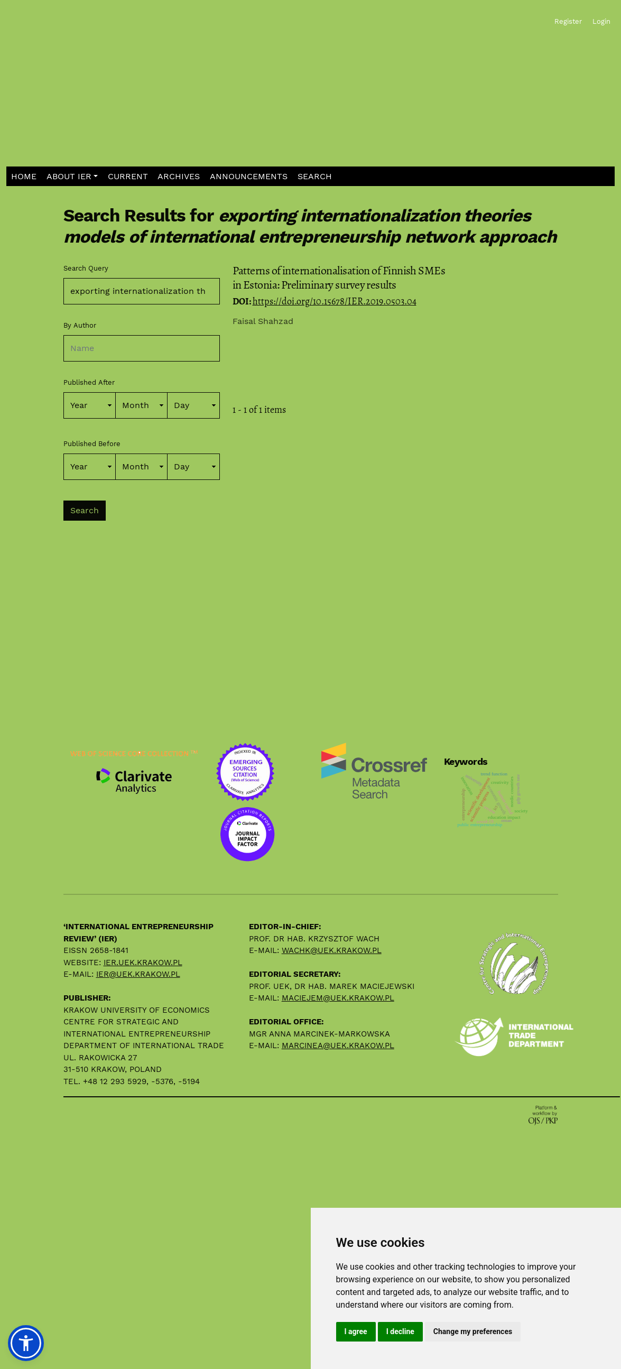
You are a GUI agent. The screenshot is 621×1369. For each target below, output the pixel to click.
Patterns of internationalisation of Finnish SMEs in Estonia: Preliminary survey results (339, 277)
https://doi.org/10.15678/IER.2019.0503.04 (334, 301)
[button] (72, 176)
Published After (89, 382)
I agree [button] (356, 1331)
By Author (79, 325)
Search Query (85, 268)
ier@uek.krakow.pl (138, 974)
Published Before (92, 444)
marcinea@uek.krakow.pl (338, 1045)
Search (84, 510)
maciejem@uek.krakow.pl (338, 998)
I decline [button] (400, 1331)
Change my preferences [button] (472, 1331)
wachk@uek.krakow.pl (332, 950)
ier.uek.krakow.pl (143, 962)
